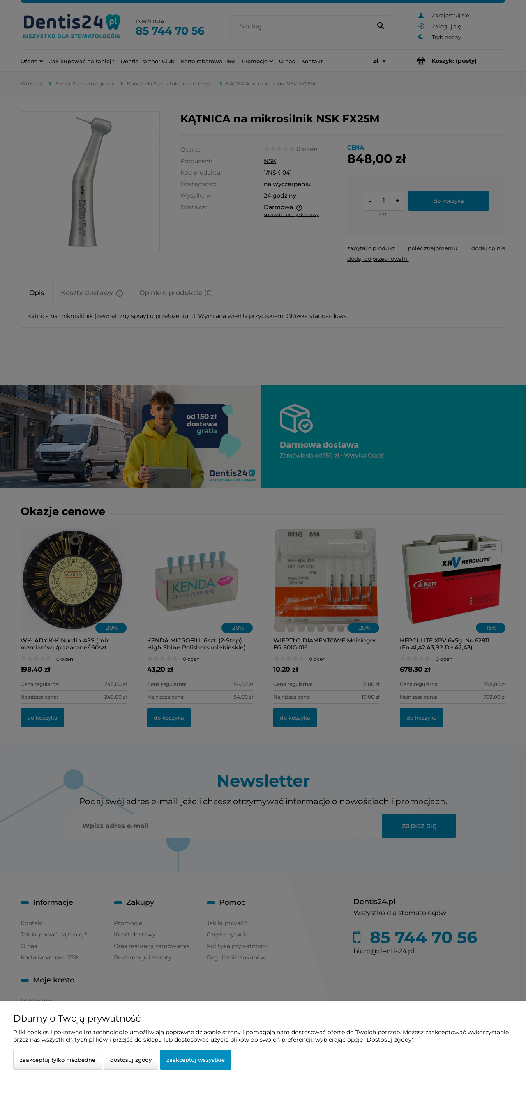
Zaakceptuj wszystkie (195, 1059)
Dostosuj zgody (131, 1059)
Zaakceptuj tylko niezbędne (57, 1059)
